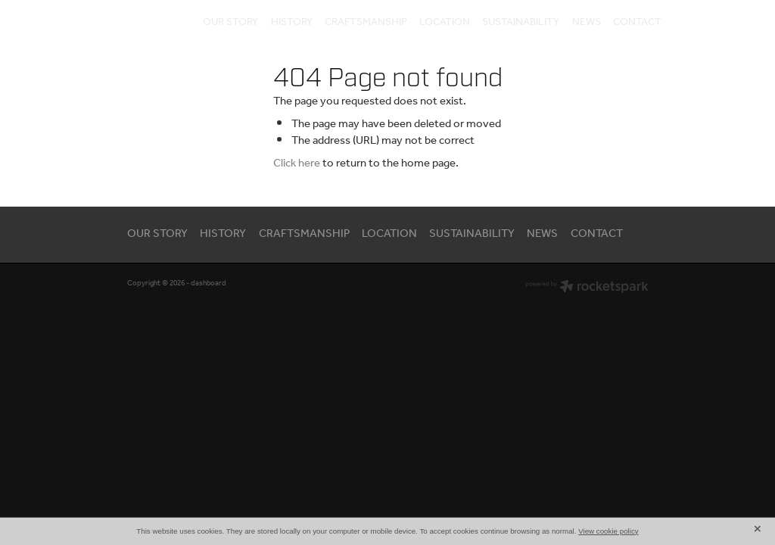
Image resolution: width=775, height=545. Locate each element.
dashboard (208, 283)
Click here (296, 163)
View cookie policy (608, 531)
